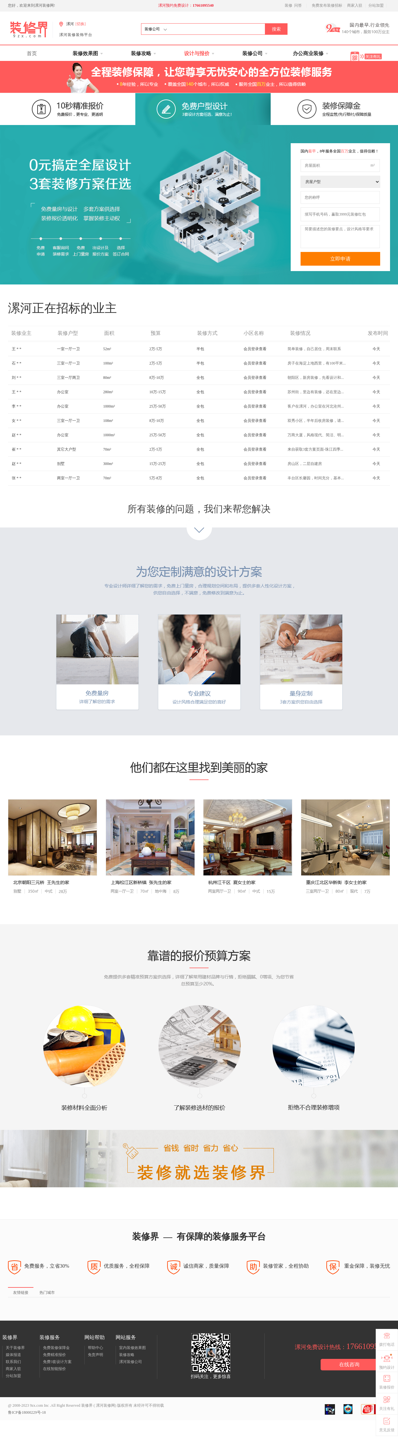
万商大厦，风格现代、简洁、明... (316, 449)
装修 (288, 5)
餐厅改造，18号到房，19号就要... (316, 348)
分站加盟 (376, 5)
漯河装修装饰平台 (75, 35)
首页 (32, 53)
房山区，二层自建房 (305, 477)
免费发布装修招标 (327, 5)
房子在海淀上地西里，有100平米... (317, 377)
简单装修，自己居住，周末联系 (314, 363)
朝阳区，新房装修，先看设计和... (316, 391)
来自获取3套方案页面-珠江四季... (315, 463)
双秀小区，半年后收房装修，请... (316, 434)
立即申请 (340, 259)
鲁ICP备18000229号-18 (27, 1412)
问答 (298, 5)
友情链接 (20, 1292)
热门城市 (47, 1292)
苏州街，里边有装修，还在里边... (316, 406)
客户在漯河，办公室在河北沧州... (316, 420)
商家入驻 (354, 5)
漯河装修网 (105, 1405)
